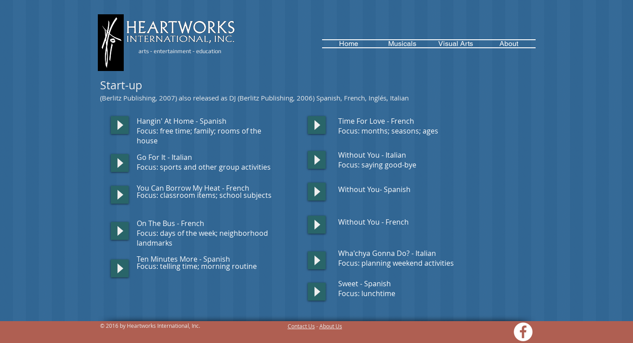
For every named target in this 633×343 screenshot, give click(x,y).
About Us (330, 326)
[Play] (120, 125)
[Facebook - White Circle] (523, 331)
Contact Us (301, 326)
